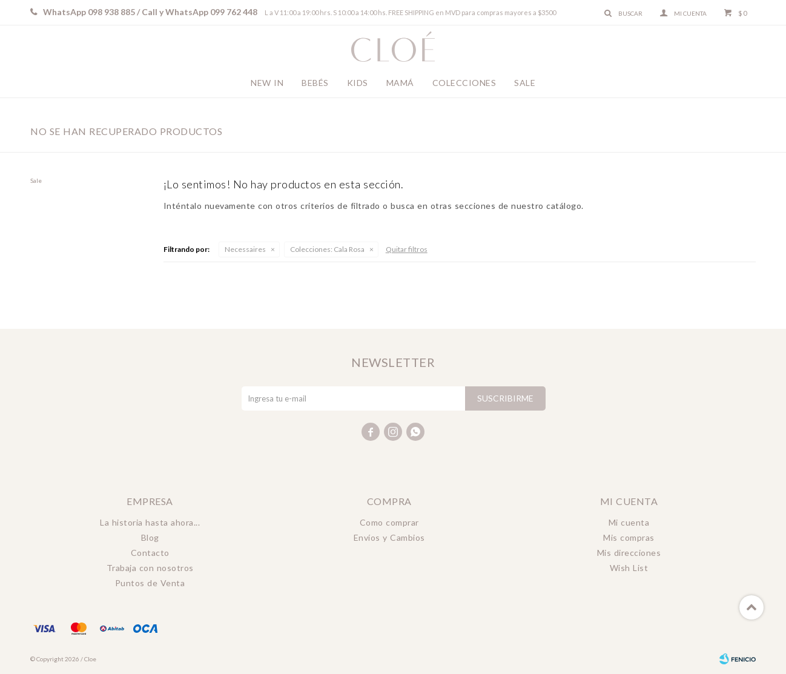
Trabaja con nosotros (150, 568)
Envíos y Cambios (389, 537)
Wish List (629, 568)
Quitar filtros (407, 249)
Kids (357, 83)
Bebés (315, 83)
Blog (150, 537)
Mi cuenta (629, 522)
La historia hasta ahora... (150, 522)
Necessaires (245, 249)
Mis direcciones (629, 552)
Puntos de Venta (150, 583)
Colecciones (464, 83)
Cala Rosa (327, 249)
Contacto (150, 552)
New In (267, 83)
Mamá (400, 83)
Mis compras (629, 537)
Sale (524, 83)
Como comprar (389, 522)
